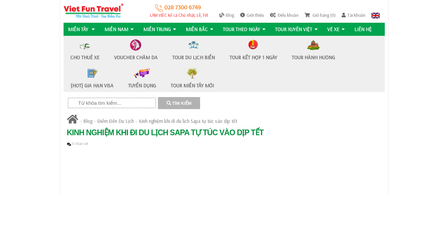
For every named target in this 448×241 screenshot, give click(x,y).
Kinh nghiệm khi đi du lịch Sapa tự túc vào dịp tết (188, 121)
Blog (226, 15)
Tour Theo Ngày (245, 29)
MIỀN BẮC (200, 29)
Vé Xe (338, 29)
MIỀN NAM (119, 29)
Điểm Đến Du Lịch (115, 121)
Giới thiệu (252, 15)
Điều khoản (284, 15)
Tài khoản (353, 15)
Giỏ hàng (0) (320, 15)
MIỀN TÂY (81, 29)
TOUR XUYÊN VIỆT (298, 29)
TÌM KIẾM (179, 103)
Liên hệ (365, 29)
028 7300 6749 (178, 7)
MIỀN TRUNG (160, 29)
